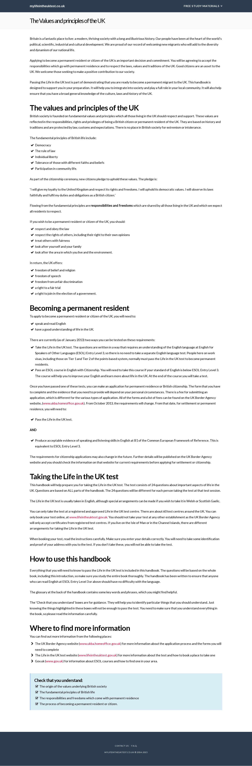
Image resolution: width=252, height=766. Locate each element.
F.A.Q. (134, 746)
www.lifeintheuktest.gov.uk (88, 517)
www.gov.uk (54, 661)
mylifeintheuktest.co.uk (47, 6)
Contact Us (122, 746)
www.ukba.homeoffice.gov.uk (63, 403)
